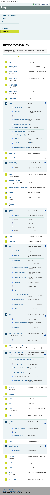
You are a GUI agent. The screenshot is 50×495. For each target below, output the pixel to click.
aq (10, 62)
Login (36, 4)
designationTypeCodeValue (21, 124)
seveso (11, 456)
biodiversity (13, 98)
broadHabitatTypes (19, 428)
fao (10, 197)
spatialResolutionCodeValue (21, 147)
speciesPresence (19, 299)
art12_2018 (13, 71)
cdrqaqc (16, 255)
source (16, 223)
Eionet (9, 12)
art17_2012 (13, 85)
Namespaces (6, 38)
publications (13, 446)
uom (10, 468)
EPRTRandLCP (14, 181)
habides (12, 241)
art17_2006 (13, 78)
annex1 (16, 319)
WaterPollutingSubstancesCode (21, 380)
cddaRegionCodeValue (20, 108)
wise (10, 472)
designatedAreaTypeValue (21, 116)
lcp (10, 415)
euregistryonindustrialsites (18, 187)
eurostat (12, 192)
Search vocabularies (10, 57)
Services (4, 35)
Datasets (4, 18)
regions (16, 138)
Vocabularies (6, 31)
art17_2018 (13, 92)
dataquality (13, 163)
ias (10, 246)
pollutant (16, 327)
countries (17, 260)
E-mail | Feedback (7, 489)
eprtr (10, 174)
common (12, 153)
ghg (10, 236)
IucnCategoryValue (19, 131)
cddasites (17, 111)
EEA (10, 2)
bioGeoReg (17, 250)
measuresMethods (19, 272)
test (10, 463)
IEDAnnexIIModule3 (16, 346)
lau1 (10, 399)
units (15, 308)
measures (17, 263)
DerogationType (18, 364)
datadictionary (14, 158)
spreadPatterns (18, 304)
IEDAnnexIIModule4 (16, 352)
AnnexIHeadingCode (20, 340)
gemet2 (11, 211)
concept (16, 215)
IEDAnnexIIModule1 (16, 333)
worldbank (13, 479)
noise (11, 441)
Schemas (5, 28)
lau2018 (12, 408)
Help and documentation (9, 15)
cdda (10, 103)
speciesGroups (18, 435)
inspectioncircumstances (21, 322)
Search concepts (23, 57)
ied (10, 314)
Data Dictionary (15, 12)
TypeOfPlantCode (19, 372)
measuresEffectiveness (21, 267)
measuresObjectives (20, 277)
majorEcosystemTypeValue (21, 135)
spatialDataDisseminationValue (21, 143)
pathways (17, 282)
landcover (12, 394)
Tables (4, 22)
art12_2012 (13, 67)
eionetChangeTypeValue (21, 127)
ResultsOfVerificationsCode (21, 368)
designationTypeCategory (21, 119)
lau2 (10, 403)
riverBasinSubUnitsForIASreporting (21, 294)
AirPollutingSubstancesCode (21, 359)
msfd (11, 422)
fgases (11, 204)
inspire (11, 387)
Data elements (6, 25)
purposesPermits (19, 286)
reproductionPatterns (20, 290)
